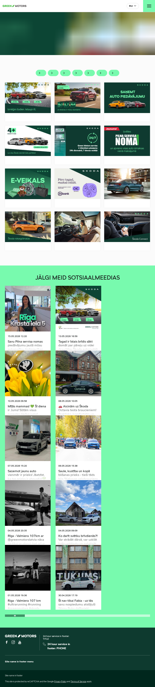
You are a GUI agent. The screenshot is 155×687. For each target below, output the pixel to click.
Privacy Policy (60, 681)
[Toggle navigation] (149, 6)
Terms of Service (78, 681)
